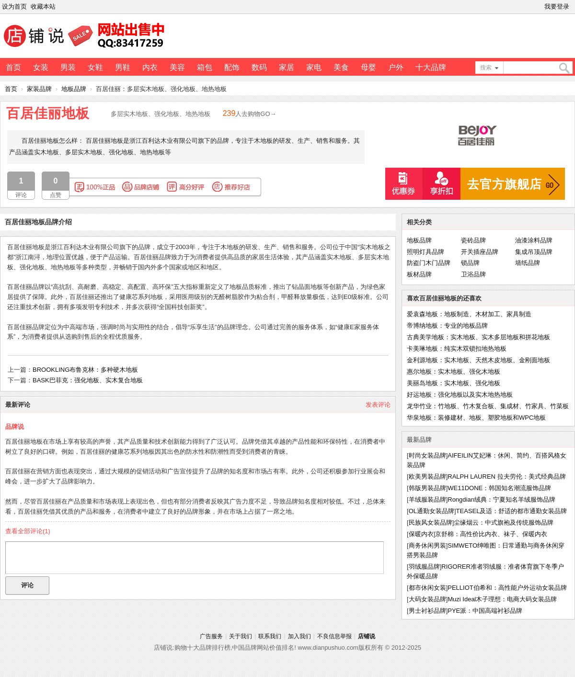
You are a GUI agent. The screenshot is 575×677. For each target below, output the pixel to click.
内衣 (150, 67)
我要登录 (556, 6)
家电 (314, 67)
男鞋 (122, 67)
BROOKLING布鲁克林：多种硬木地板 (85, 369)
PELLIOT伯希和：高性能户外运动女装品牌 (507, 587)
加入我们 (299, 636)
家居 (286, 67)
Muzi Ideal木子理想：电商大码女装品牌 (502, 599)
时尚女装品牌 (427, 455)
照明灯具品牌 (425, 251)
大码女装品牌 (427, 599)
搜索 (486, 67)
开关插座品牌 (479, 251)
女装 (40, 67)
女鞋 (95, 67)
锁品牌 (470, 262)
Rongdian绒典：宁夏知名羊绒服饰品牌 (501, 499)
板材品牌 (419, 274)
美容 (177, 67)
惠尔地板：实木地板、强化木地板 (453, 371)
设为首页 (14, 6)
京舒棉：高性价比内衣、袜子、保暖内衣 (491, 534)
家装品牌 (39, 88)
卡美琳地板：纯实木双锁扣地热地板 (456, 348)
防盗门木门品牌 (428, 262)
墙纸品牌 (527, 262)
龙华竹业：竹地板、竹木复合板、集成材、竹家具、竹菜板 (488, 406)
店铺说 (366, 636)
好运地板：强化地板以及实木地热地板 (460, 394)
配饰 (232, 67)
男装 (68, 67)
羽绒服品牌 (424, 566)
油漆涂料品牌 (533, 240)
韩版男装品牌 (427, 488)
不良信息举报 (334, 636)
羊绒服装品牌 (427, 499)
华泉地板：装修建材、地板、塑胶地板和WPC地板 (476, 417)
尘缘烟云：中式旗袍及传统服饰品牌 (503, 522)
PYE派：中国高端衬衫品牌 (485, 610)
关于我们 (240, 636)
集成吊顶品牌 (533, 251)
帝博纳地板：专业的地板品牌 (447, 325)
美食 (341, 67)
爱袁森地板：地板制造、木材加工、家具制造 (469, 314)
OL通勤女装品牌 (431, 511)
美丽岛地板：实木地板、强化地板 (453, 383)
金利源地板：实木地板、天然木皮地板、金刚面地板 (478, 360)
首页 (13, 67)
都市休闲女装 (427, 587)
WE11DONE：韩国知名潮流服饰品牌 (499, 488)
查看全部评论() (27, 531)
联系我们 (269, 636)
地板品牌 (73, 88)
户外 (395, 67)
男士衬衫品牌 (427, 610)
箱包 (204, 67)
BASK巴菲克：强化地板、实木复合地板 (88, 380)
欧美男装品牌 (427, 476)
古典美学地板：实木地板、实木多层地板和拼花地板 (478, 337)
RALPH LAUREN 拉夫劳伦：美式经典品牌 (506, 476)
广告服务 (211, 636)
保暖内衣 (421, 534)
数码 (259, 67)
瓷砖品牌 (473, 240)
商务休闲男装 (427, 545)
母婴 (368, 67)
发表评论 (378, 404)
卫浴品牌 (473, 274)
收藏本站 (43, 6)
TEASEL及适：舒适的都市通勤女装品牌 (511, 511)
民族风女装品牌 (430, 522)
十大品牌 (430, 67)
